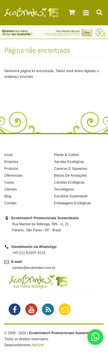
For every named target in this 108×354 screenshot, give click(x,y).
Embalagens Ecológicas (72, 203)
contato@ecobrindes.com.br (33, 268)
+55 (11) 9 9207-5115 (29, 253)
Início (8, 155)
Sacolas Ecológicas (69, 162)
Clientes (10, 189)
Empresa (11, 162)
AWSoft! (38, 345)
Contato (10, 203)
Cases (9, 182)
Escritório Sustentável (71, 196)
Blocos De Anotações (70, 176)
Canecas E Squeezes (70, 169)
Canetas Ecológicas (69, 182)
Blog (7, 196)
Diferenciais (13, 176)
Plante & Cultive (66, 155)
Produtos (11, 169)
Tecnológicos (64, 189)
